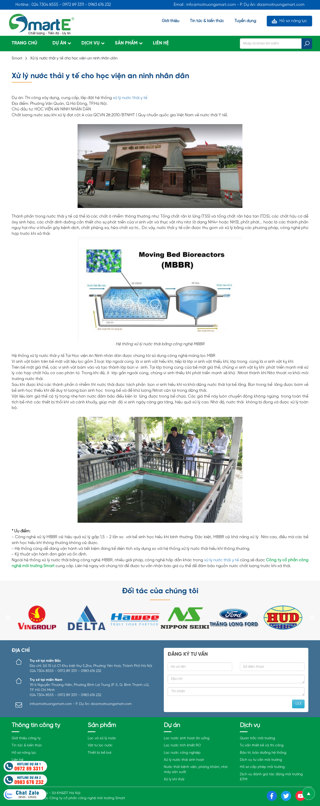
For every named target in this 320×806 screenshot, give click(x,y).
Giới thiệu (170, 21)
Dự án (59, 43)
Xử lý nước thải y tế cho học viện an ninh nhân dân (73, 58)
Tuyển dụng (245, 21)
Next (312, 617)
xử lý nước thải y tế (130, 98)
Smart (17, 58)
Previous (7, 617)
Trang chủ (24, 43)
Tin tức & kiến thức (207, 21)
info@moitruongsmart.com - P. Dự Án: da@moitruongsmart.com (81, 704)
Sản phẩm (126, 43)
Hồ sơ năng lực (293, 21)
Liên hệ (161, 43)
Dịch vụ (90, 43)
